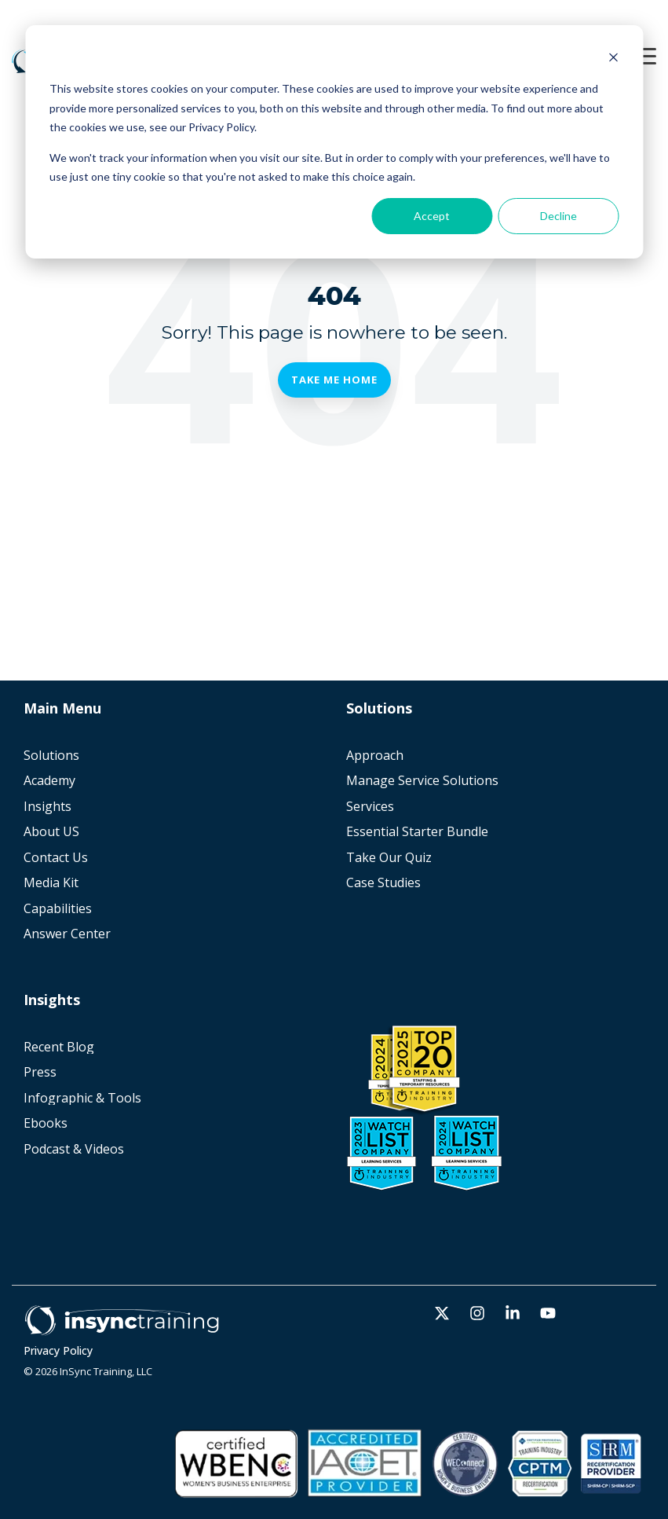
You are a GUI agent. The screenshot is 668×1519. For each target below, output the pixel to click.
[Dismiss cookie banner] (613, 59)
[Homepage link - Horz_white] (122, 1327)
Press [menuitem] (40, 1072)
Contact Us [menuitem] (56, 857)
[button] (644, 55)
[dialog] (334, 142)
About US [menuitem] (51, 831)
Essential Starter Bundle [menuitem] (417, 831)
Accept (432, 215)
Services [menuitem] (370, 806)
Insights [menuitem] (47, 806)
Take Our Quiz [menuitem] (389, 857)
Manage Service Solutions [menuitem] (422, 780)
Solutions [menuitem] (51, 755)
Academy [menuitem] (49, 780)
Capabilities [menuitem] (58, 908)
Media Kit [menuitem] (51, 882)
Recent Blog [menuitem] (59, 1047)
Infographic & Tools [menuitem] (82, 1098)
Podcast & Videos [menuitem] (74, 1149)
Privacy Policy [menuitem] (58, 1351)
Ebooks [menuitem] (46, 1123)
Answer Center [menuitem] (67, 933)
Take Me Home (334, 379)
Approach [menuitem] (374, 755)
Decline (558, 215)
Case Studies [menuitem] (383, 882)
